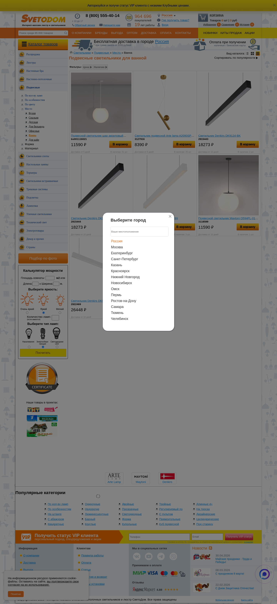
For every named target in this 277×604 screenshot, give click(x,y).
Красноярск (120, 271)
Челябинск (119, 319)
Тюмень (117, 313)
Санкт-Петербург (124, 259)
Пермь (116, 295)
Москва (117, 247)
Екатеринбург (122, 253)
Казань (116, 265)
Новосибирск (121, 283)
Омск (115, 289)
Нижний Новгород (125, 277)
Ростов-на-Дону (123, 301)
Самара (117, 307)
